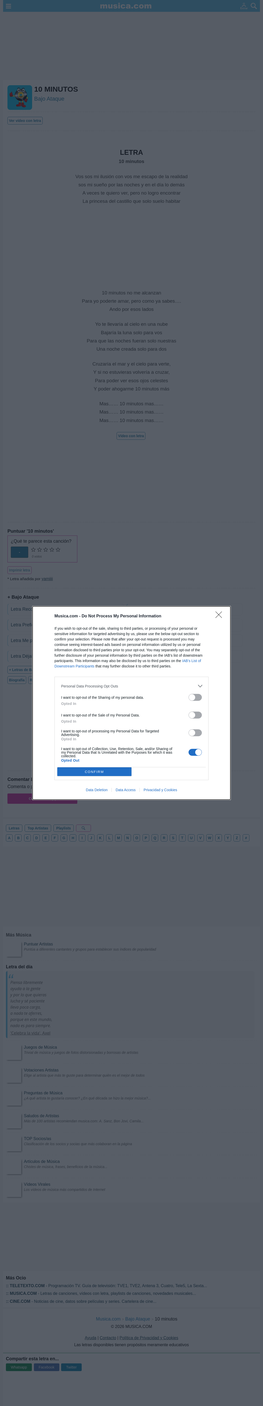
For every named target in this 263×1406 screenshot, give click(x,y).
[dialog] (131, 703)
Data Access (126, 790)
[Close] (220, 616)
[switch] (195, 697)
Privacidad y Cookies (160, 790)
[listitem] (131, 686)
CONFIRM (94, 771)
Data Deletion (97, 790)
